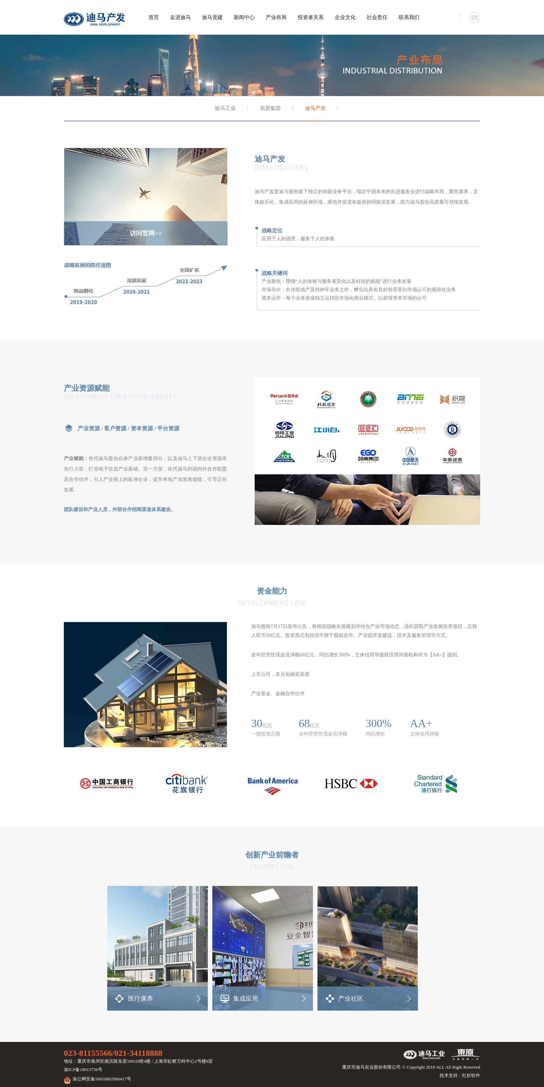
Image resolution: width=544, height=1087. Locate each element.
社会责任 (377, 17)
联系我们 (409, 17)
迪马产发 (315, 108)
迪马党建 (212, 17)
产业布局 (276, 17)
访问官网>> (146, 233)
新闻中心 (244, 17)
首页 (153, 17)
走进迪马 (180, 17)
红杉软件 (471, 1075)
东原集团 (270, 108)
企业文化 (345, 17)
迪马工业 (225, 108)
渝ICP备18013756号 (83, 1069)
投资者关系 (311, 17)
